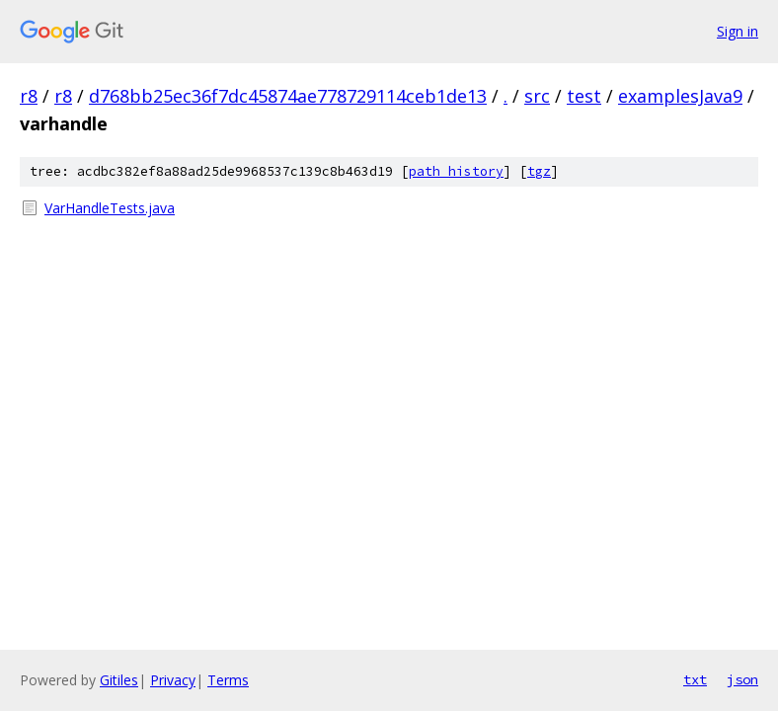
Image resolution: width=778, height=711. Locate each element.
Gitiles (119, 680)
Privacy (172, 680)
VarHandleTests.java (109, 207)
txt (695, 679)
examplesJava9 (680, 96)
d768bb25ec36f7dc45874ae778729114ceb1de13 (288, 96)
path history (456, 171)
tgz (539, 171)
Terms (228, 680)
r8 (29, 96)
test (584, 96)
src (537, 96)
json (742, 679)
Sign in (737, 31)
